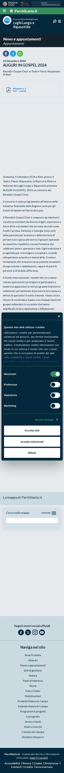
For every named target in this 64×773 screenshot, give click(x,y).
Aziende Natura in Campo (33, 706)
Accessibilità (12, 763)
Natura (33, 675)
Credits (28, 766)
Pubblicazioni (33, 696)
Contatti (16, 766)
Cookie (38, 763)
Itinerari (33, 660)
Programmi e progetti (33, 711)
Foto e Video (32, 690)
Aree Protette (33, 655)
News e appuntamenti (22, 39)
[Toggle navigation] (54, 513)
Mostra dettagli (44, 419)
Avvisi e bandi (33, 721)
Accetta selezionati (32, 441)
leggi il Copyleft (39, 757)
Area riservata (44, 766)
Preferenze (52, 763)
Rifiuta (32, 452)
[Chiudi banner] (59, 316)
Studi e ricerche (33, 726)
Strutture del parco (33, 737)
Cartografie (33, 716)
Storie (32, 685)
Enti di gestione (33, 670)
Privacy (27, 763)
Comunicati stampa (33, 731)
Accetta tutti (32, 430)
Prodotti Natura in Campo (33, 701)
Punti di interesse (33, 680)
